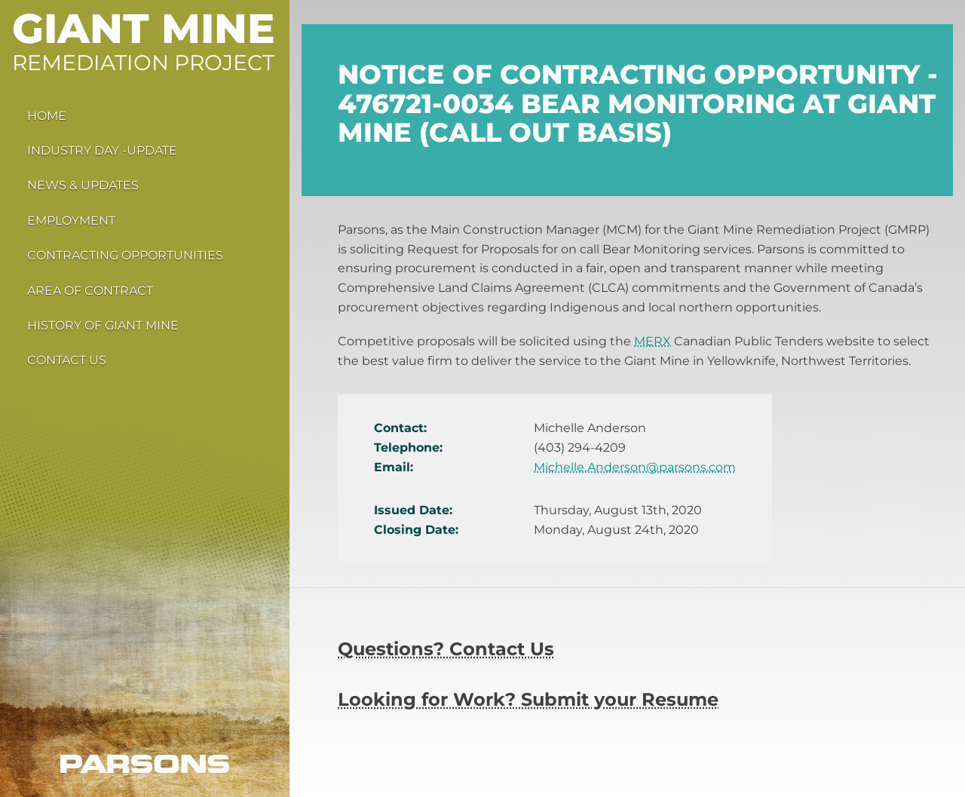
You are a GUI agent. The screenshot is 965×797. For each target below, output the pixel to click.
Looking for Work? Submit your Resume (528, 699)
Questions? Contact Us (446, 649)
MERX (652, 341)
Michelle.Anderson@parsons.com (635, 467)
